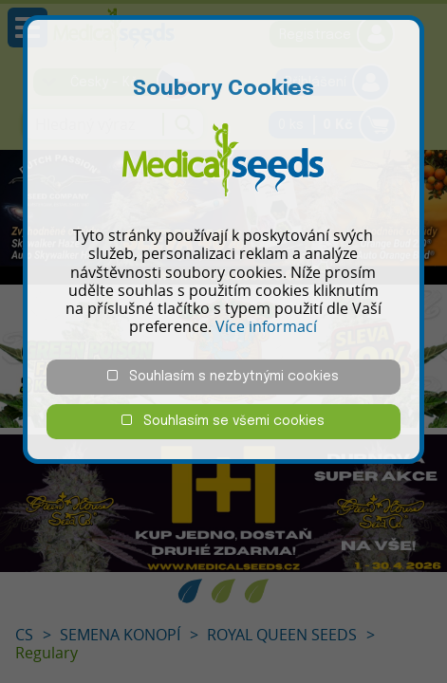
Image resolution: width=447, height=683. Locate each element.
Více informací (266, 326)
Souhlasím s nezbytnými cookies (223, 376)
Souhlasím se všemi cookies (223, 421)
